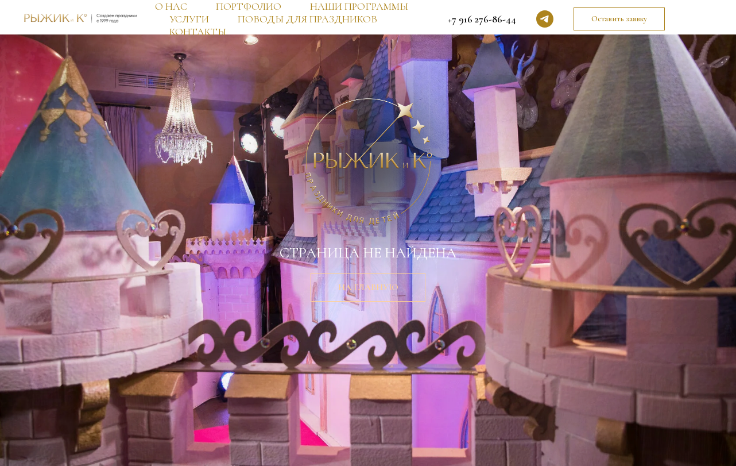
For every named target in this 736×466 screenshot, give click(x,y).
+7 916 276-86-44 (482, 19)
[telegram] (544, 19)
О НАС (171, 6)
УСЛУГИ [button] (189, 19)
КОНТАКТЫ (197, 31)
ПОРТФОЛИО (248, 6)
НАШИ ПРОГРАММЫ (359, 6)
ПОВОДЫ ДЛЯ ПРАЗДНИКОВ (307, 19)
